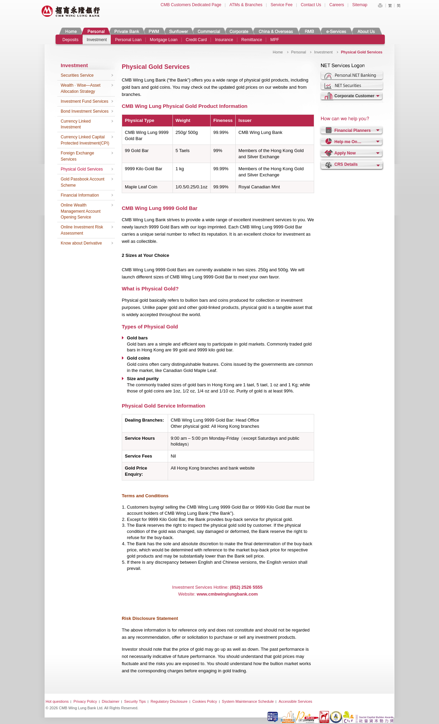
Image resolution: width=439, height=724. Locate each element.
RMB (309, 31)
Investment (97, 39)
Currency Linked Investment (76, 124)
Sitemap (359, 4)
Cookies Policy (204, 701)
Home (71, 31)
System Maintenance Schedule (248, 701)
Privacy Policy (85, 701)
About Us (366, 31)
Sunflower (178, 31)
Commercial (208, 31)
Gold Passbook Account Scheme (82, 182)
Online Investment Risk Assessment (82, 230)
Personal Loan (128, 39)
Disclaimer (110, 701)
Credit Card (196, 39)
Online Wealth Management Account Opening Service (80, 211)
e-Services (336, 31)
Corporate (239, 31)
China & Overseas (276, 31)
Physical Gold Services (82, 169)
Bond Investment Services (84, 111)
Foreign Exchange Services (77, 156)
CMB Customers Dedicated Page (191, 4)
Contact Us (311, 4)
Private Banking (126, 31)
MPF (274, 39)
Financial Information (80, 195)
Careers (336, 4)
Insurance (224, 39)
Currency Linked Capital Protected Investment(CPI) (85, 140)
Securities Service (77, 75)
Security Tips (135, 701)
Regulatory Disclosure (169, 701)
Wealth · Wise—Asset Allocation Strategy (80, 88)
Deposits (70, 39)
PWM (154, 31)
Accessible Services (295, 701)
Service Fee (282, 4)
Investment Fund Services (84, 101)
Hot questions (57, 701)
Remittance (251, 39)
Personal (95, 31)
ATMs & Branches (245, 4)
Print (380, 5)
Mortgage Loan (164, 39)
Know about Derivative (81, 243)
